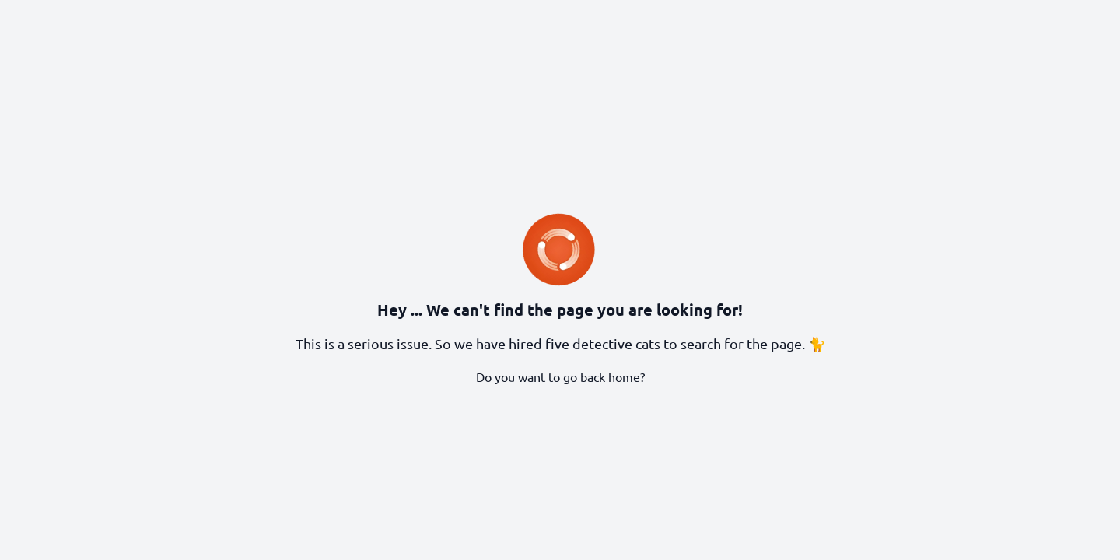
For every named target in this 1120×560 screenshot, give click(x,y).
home (624, 376)
